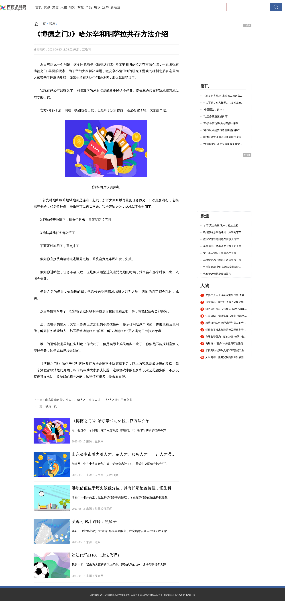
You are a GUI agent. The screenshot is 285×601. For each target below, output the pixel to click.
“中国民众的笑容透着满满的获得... (222, 130)
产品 (89, 7)
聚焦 (55, 7)
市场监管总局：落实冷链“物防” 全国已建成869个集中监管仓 (226, 336)
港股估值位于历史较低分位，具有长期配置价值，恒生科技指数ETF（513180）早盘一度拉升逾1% (125, 488)
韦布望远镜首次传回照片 (217, 273)
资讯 (47, 7)
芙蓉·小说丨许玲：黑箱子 (94, 521)
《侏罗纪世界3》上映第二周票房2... (223, 95)
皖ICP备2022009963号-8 (151, 595)
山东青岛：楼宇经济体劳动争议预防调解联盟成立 (226, 302)
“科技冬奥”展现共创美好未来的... (221, 123)
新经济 (115, 7)
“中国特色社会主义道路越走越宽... (222, 144)
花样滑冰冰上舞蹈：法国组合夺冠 (222, 260)
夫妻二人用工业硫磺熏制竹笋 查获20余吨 (226, 295)
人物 (63, 7)
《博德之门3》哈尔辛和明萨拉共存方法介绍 (111, 420)
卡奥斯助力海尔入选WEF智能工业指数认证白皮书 (226, 350)
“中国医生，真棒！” (214, 109)
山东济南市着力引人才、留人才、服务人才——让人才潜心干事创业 (88, 399)
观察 (105, 7)
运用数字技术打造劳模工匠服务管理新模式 (226, 329)
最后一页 (51, 406)
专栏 (80, 7)
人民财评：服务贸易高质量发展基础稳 (226, 357)
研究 (72, 7)
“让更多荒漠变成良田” (215, 116)
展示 (97, 7)
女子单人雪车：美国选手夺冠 (219, 253)
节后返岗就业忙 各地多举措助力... (222, 267)
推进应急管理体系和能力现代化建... (223, 137)
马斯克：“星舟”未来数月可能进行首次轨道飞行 (226, 343)
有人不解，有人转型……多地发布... (223, 102)
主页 (43, 24)
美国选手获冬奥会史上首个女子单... (223, 246)
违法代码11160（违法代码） (96, 555)
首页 (38, 7)
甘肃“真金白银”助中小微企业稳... (221, 225)
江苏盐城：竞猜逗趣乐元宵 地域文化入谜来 (226, 316)
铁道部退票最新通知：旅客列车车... (223, 232)
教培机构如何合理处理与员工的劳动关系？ (226, 323)
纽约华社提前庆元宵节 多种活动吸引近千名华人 (226, 309)
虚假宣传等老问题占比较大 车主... (222, 239)
